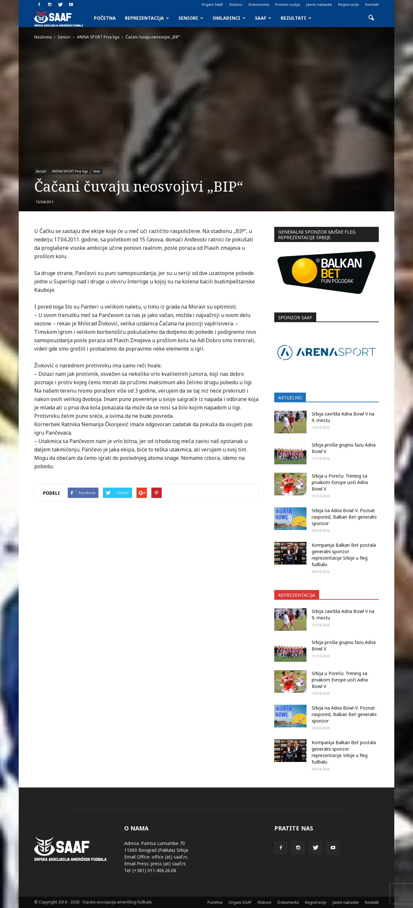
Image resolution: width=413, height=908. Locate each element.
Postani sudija (287, 4)
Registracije (348, 4)
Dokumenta (258, 4)
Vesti (96, 171)
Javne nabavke (319, 4)
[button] (371, 18)
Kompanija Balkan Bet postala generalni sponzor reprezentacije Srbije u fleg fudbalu (344, 554)
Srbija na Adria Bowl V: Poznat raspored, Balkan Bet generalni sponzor (344, 516)
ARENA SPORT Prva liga (70, 171)
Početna (105, 18)
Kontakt (372, 4)
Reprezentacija (147, 18)
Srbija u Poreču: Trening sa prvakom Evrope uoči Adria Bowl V (340, 482)
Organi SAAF (212, 4)
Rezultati (296, 18)
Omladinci (229, 18)
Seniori (190, 18)
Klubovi (235, 4)
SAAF (263, 18)
